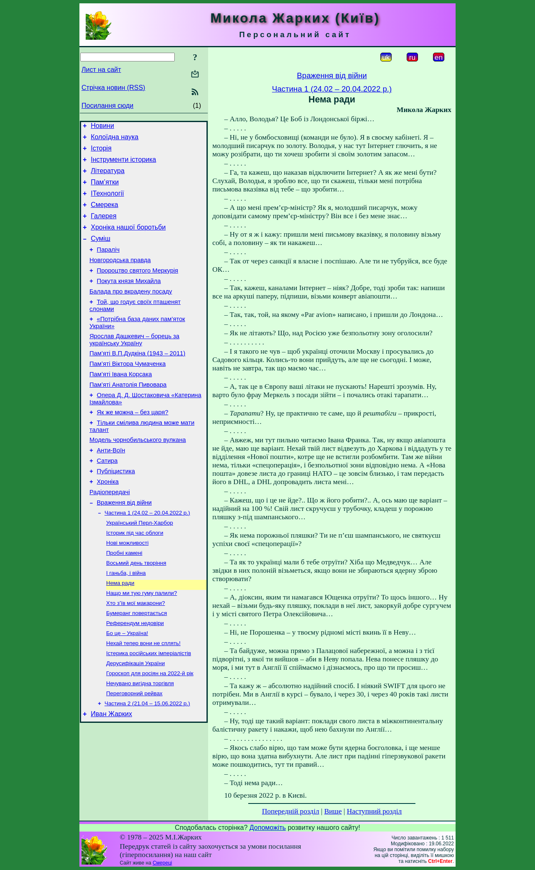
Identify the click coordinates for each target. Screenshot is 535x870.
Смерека (104, 214)
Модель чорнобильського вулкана (137, 473)
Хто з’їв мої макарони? (135, 653)
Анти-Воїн (111, 485)
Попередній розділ (290, 811)
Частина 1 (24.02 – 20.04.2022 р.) (147, 555)
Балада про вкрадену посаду (130, 311)
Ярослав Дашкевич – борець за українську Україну (134, 363)
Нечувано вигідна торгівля (140, 740)
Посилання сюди (107, 105)
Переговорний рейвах (134, 751)
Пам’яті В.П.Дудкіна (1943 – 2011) (137, 378)
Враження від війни (124, 544)
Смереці (162, 863)
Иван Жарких (111, 773)
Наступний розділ (374, 811)
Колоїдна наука (114, 139)
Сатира (107, 497)
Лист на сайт (101, 69)
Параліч (108, 264)
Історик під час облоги (134, 577)
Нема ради (120, 631)
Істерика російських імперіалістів (148, 707)
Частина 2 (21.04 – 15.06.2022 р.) (147, 761)
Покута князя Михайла (129, 299)
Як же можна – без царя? (132, 443)
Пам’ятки (105, 189)
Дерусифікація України (135, 718)
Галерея (103, 227)
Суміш (100, 252)
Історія (101, 152)
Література (108, 177)
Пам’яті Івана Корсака (120, 401)
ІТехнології (107, 202)
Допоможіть (268, 827)
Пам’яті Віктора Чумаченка (127, 390)
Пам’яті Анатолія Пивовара (127, 413)
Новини (102, 126)
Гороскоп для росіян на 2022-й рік (150, 729)
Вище (333, 811)
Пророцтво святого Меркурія (137, 288)
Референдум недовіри (135, 674)
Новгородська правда (120, 276)
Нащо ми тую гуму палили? (141, 642)
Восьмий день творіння (136, 609)
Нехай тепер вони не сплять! (143, 696)
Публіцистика (116, 508)
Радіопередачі (109, 532)
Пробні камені (124, 598)
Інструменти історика (123, 164)
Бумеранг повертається (136, 664)
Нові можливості (127, 587)
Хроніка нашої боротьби (128, 239)
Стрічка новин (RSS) (113, 87)
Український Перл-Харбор (139, 566)
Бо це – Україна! (127, 685)
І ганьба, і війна (126, 620)
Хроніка (108, 520)
